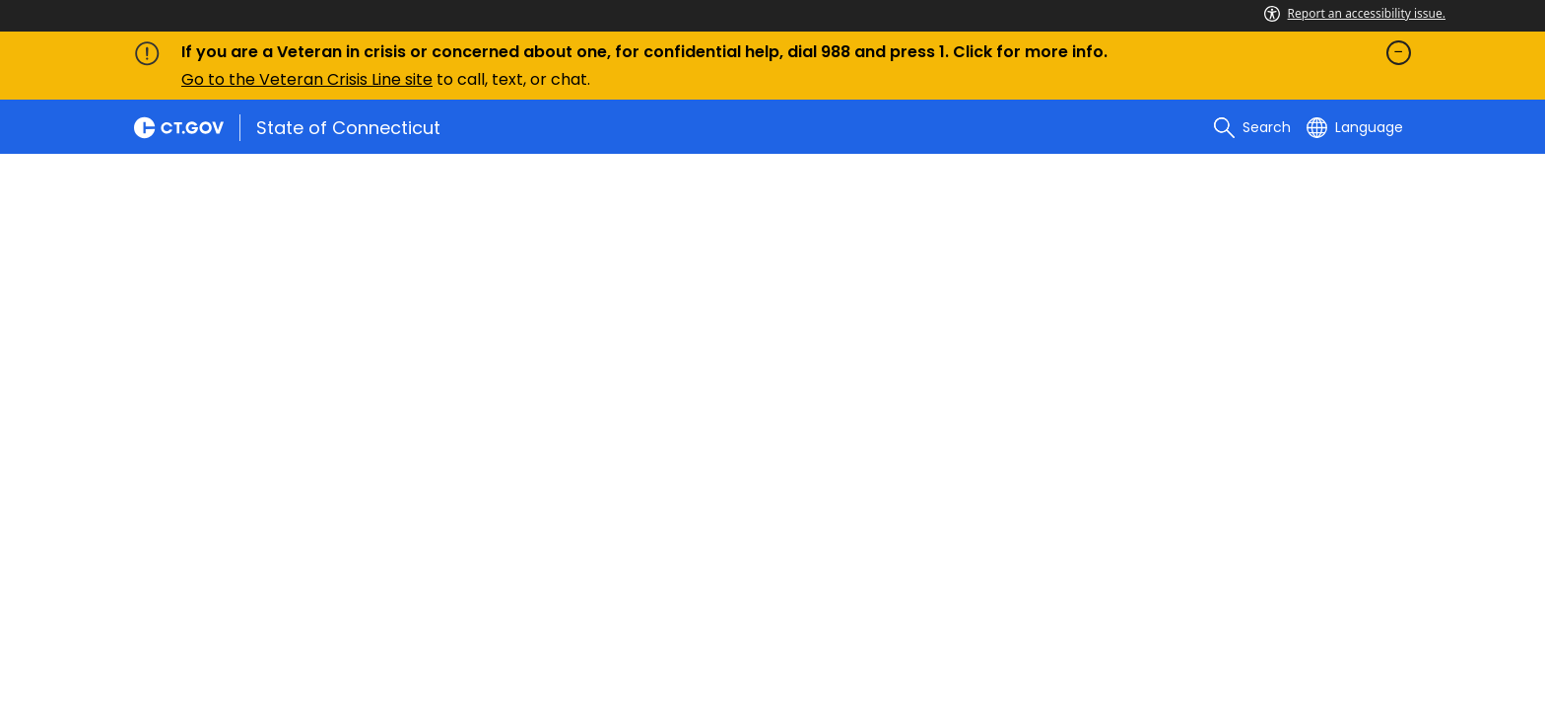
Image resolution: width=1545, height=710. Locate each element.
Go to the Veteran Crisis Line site (307, 79)
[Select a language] (1355, 127)
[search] (1252, 127)
